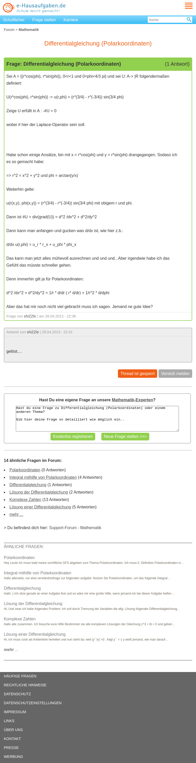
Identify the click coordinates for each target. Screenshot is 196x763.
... (11, 649)
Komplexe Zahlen (25, 499)
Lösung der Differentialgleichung (38, 492)
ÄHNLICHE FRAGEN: (24, 546)
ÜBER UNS (13, 730)
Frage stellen (44, 20)
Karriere (71, 20)
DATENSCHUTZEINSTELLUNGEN (33, 703)
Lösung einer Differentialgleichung (40, 507)
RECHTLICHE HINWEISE (25, 685)
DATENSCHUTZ (17, 694)
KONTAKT (12, 739)
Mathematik (90, 528)
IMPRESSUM (15, 712)
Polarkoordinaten (24, 470)
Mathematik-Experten (132, 400)
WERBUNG (13, 757)
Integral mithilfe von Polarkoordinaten (43, 477)
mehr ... (16, 514)
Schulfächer (14, 20)
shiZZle (30, 316)
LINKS (9, 721)
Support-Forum (63, 528)
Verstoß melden (175, 373)
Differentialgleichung (27, 485)
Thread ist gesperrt (137, 373)
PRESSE (11, 748)
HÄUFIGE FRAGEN (20, 676)
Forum (9, 30)
